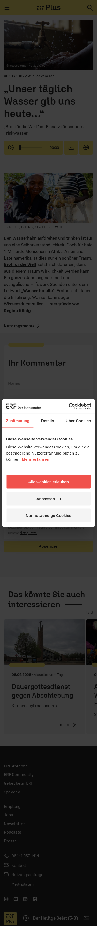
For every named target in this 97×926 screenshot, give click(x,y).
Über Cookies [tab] (78, 420)
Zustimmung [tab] (17, 420)
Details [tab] (47, 420)
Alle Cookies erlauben (48, 481)
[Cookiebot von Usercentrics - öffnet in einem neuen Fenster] (69, 406)
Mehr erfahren (36, 459)
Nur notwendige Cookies (48, 515)
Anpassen (48, 498)
